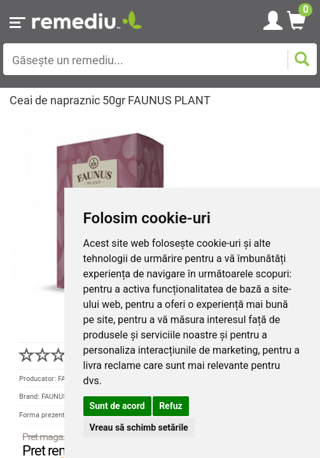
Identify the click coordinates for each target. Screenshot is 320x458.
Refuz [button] (171, 406)
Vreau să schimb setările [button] (139, 427)
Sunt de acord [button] (117, 406)
